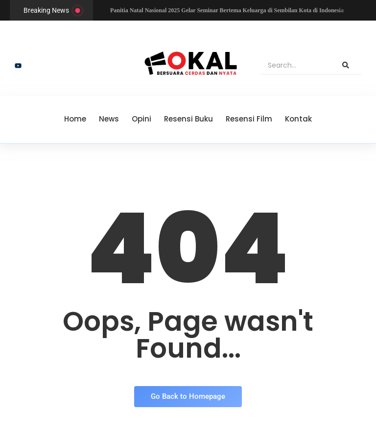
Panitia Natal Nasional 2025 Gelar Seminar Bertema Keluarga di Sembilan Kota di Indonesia (227, 10)
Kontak (298, 119)
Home (75, 119)
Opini (141, 119)
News (109, 119)
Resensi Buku (188, 119)
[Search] (295, 65)
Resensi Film (249, 119)
